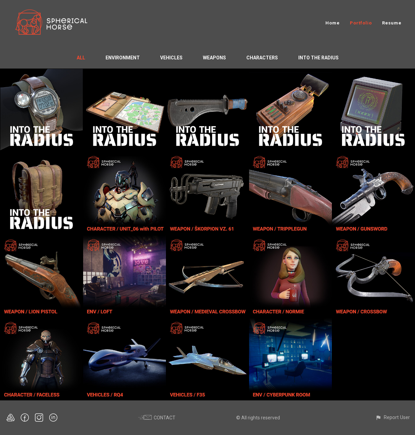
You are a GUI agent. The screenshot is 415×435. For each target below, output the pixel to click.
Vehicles (171, 57)
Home (332, 22)
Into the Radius (318, 57)
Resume (391, 22)
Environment (123, 57)
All (81, 57)
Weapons (214, 57)
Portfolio (361, 22)
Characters (262, 57)
